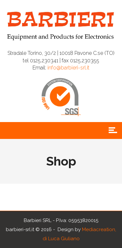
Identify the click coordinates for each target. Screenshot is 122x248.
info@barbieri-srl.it (68, 68)
